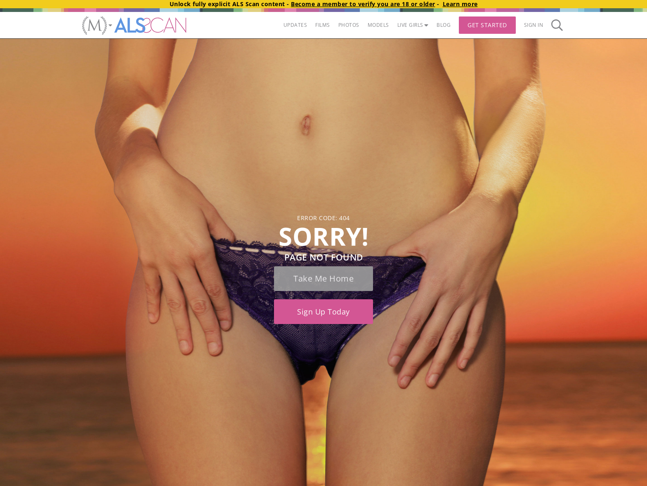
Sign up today (323, 312)
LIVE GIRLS (413, 24)
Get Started (487, 25)
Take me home (323, 278)
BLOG (444, 24)
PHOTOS (348, 24)
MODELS (378, 24)
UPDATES (295, 24)
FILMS (322, 24)
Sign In (533, 24)
